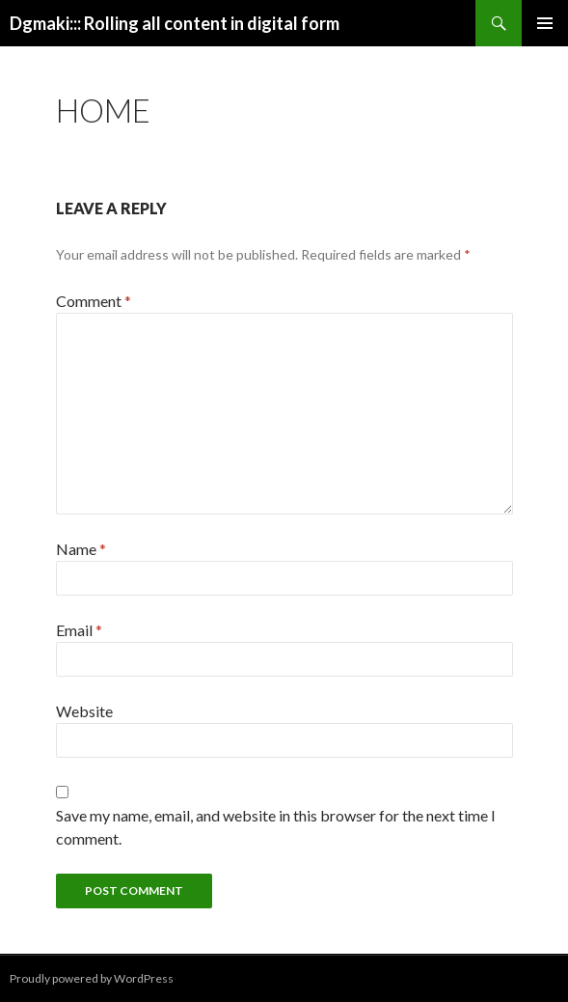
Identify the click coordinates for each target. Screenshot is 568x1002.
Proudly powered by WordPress (92, 978)
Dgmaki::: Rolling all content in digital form (174, 23)
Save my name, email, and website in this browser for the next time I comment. (276, 827)
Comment (93, 301)
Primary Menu (545, 23)
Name (81, 549)
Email (79, 630)
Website (84, 711)
